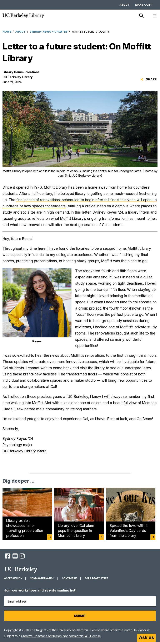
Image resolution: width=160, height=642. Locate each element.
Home (6, 31)
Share (148, 79)
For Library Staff (96, 578)
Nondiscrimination (42, 578)
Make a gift (144, 4)
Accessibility (13, 578)
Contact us (69, 578)
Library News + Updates (49, 31)
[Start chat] (146, 638)
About (124, 4)
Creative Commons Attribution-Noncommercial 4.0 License (61, 636)
